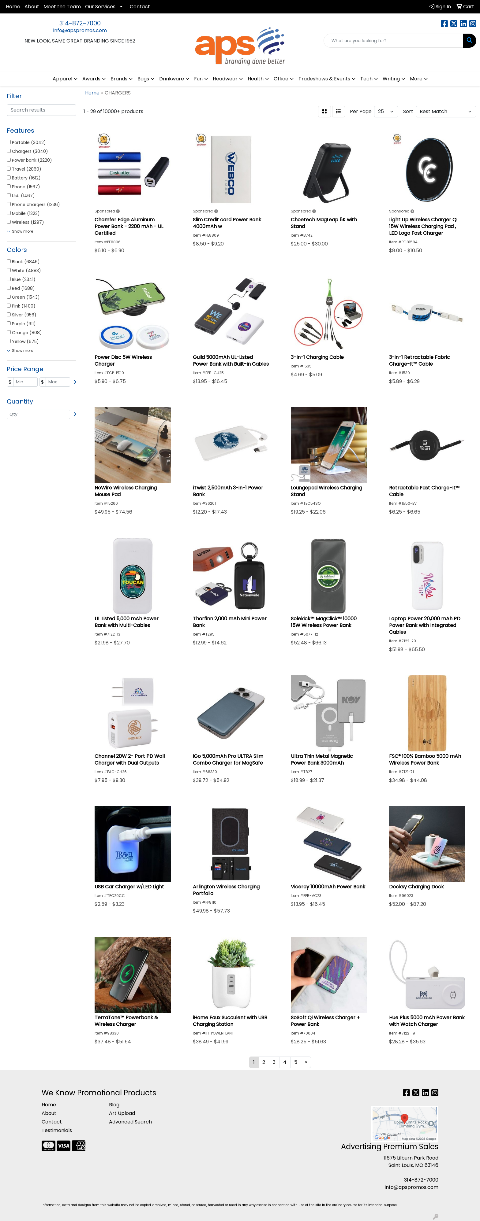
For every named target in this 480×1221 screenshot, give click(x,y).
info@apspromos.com (80, 30)
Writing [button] (391, 78)
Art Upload (122, 1113)
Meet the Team (62, 6)
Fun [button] (198, 78)
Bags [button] (143, 78)
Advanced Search (130, 1121)
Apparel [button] (62, 78)
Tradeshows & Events (324, 78)
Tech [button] (366, 78)
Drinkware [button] (171, 78)
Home (13, 6)
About (31, 6)
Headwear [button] (225, 78)
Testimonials (57, 1130)
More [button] (416, 78)
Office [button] (281, 78)
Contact (140, 6)
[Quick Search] (393, 41)
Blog (114, 1104)
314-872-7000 (80, 23)
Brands (119, 78)
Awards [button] (91, 78)
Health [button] (256, 78)
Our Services (100, 6)
